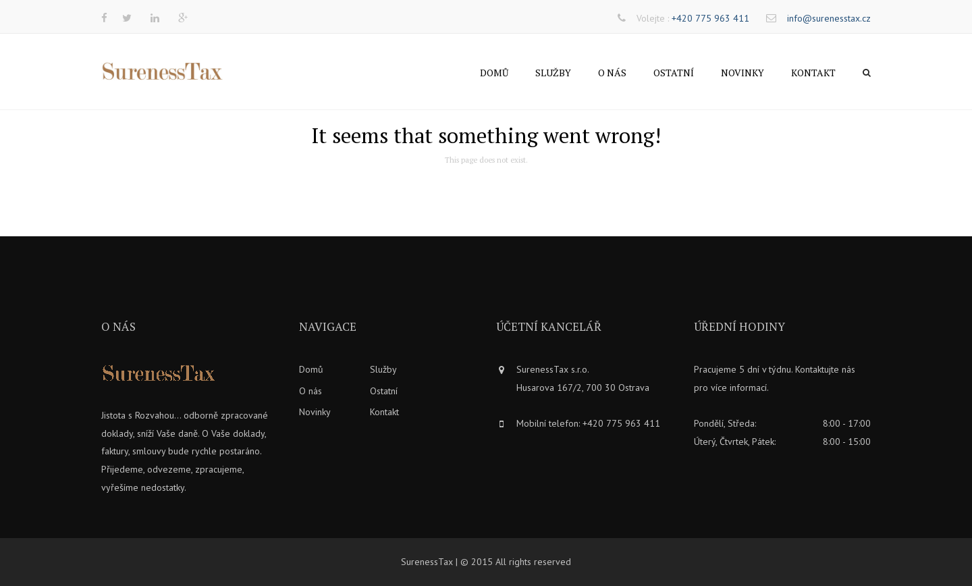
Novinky (742, 72)
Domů (494, 72)
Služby (553, 72)
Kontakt (813, 72)
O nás (612, 72)
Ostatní (673, 72)
